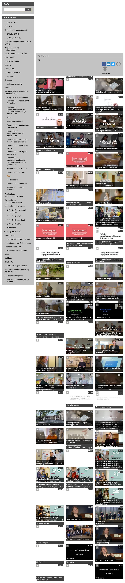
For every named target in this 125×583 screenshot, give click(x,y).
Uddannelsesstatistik (13, 247)
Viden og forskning (14, 84)
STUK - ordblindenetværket (16, 54)
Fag (8, 176)
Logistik (8, 65)
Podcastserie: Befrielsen (17, 184)
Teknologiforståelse (15, 121)
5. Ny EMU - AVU (14, 224)
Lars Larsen (9, 57)
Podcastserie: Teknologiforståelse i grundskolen (15, 133)
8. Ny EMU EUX (11, 22)
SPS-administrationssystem (16, 251)
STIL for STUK (13, 34)
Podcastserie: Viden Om (17, 168)
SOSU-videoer (10, 228)
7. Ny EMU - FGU (14, 38)
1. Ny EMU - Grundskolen (17, 98)
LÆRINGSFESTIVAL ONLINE (19, 239)
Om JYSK (9, 26)
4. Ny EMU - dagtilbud (16, 220)
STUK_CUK (9, 262)
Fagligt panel (10, 235)
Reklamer (8, 80)
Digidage (8, 258)
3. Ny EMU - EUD (14, 216)
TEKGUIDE (9, 76)
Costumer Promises (13, 72)
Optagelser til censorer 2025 (16, 30)
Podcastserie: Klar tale (16, 172)
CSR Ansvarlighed (12, 61)
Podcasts (106, 73)
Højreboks (13, 180)
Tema (9, 118)
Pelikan (8, 88)
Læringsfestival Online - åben (19, 243)
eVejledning (9, 69)
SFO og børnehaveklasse (15, 206)
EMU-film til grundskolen (17, 266)
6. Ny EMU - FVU (14, 231)
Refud (7, 254)
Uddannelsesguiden (15, 276)
